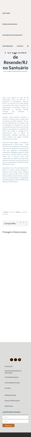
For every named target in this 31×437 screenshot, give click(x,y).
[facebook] (11, 359)
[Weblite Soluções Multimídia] (15, 434)
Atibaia (6, 212)
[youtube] (19, 359)
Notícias (18, 212)
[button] (27, 46)
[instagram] (15, 359)
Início (5, 71)
